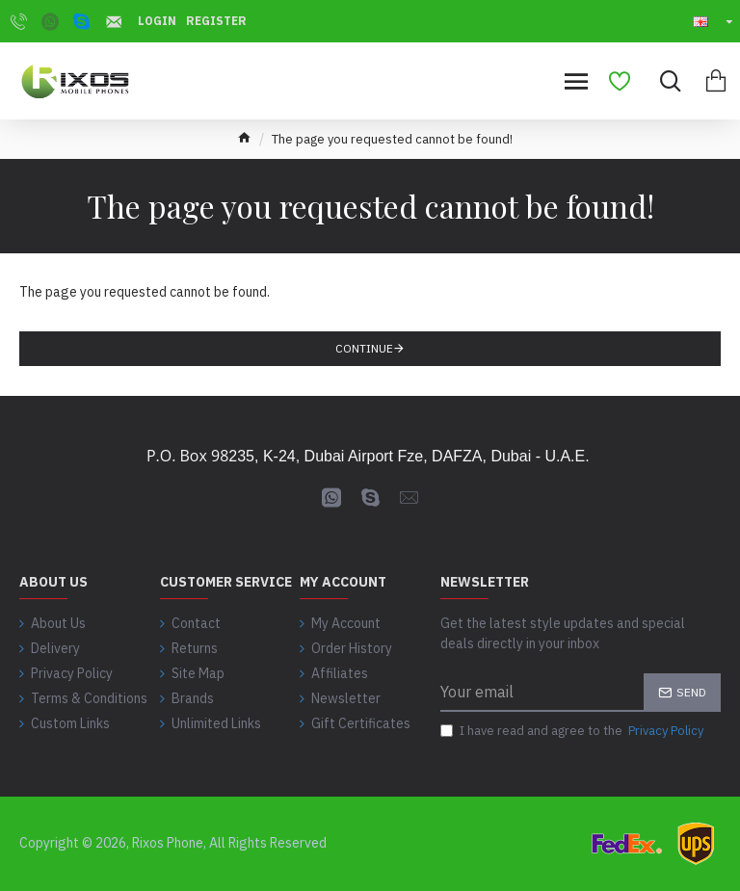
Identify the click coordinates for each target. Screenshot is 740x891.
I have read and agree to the (573, 731)
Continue (364, 348)
